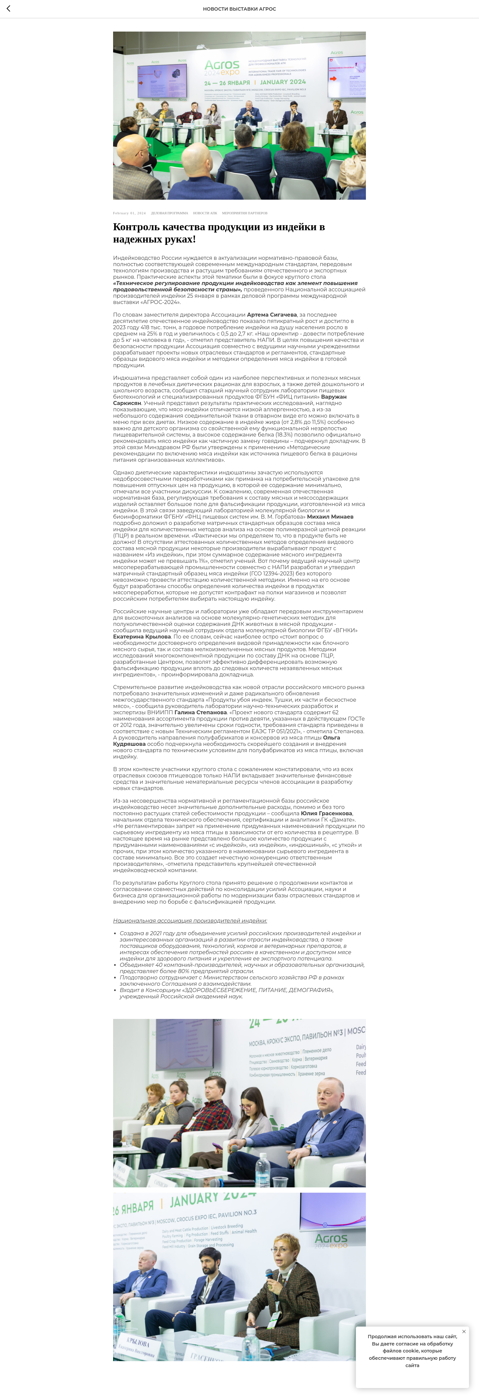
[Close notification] (464, 1331)
